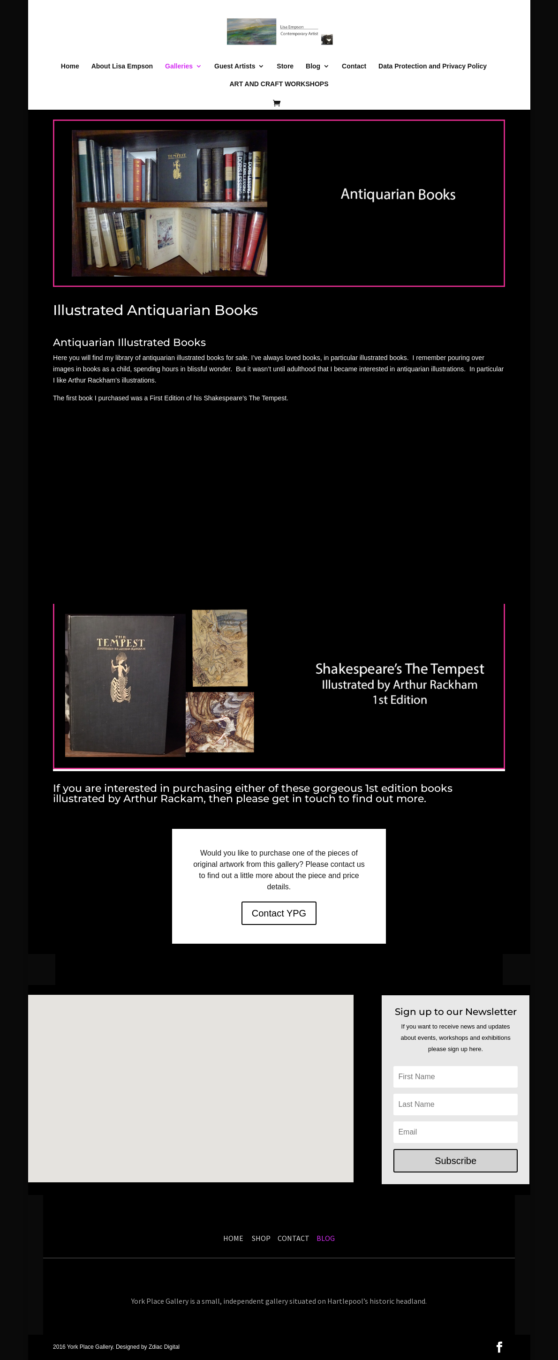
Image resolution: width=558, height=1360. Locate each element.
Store (285, 66)
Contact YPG (279, 913)
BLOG (325, 1238)
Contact (354, 66)
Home (70, 66)
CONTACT (293, 1238)
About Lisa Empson (122, 66)
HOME (233, 1238)
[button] (223, 1123)
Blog (313, 66)
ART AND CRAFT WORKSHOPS (278, 84)
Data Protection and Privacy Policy (432, 66)
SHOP (262, 1238)
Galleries (179, 66)
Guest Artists (234, 66)
